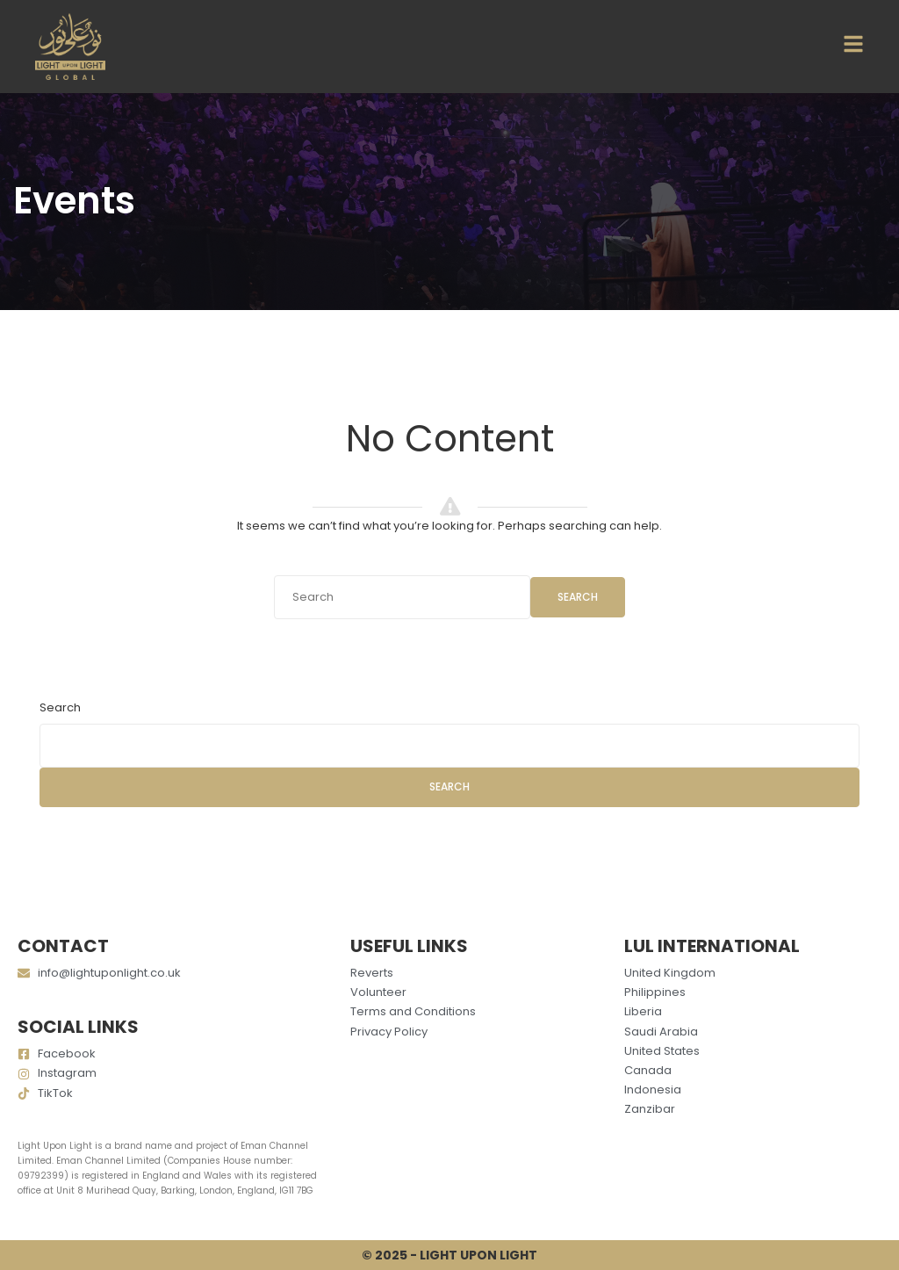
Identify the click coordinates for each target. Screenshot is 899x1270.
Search (577, 596)
